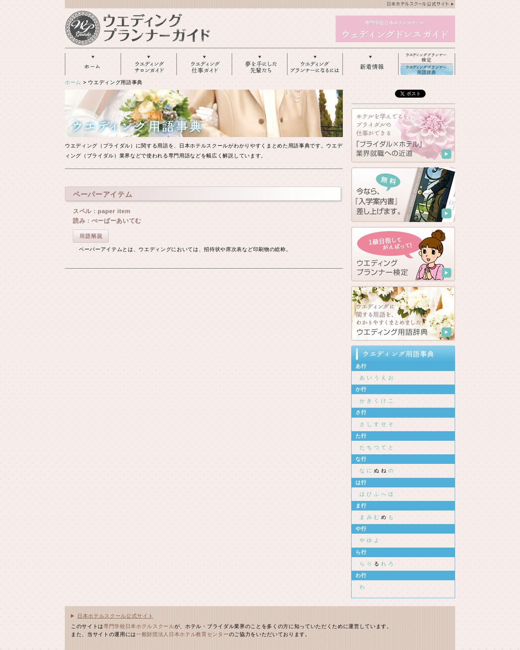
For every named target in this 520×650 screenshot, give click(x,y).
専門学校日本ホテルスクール (139, 626)
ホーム (73, 82)
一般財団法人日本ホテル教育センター (182, 634)
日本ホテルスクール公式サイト (115, 616)
